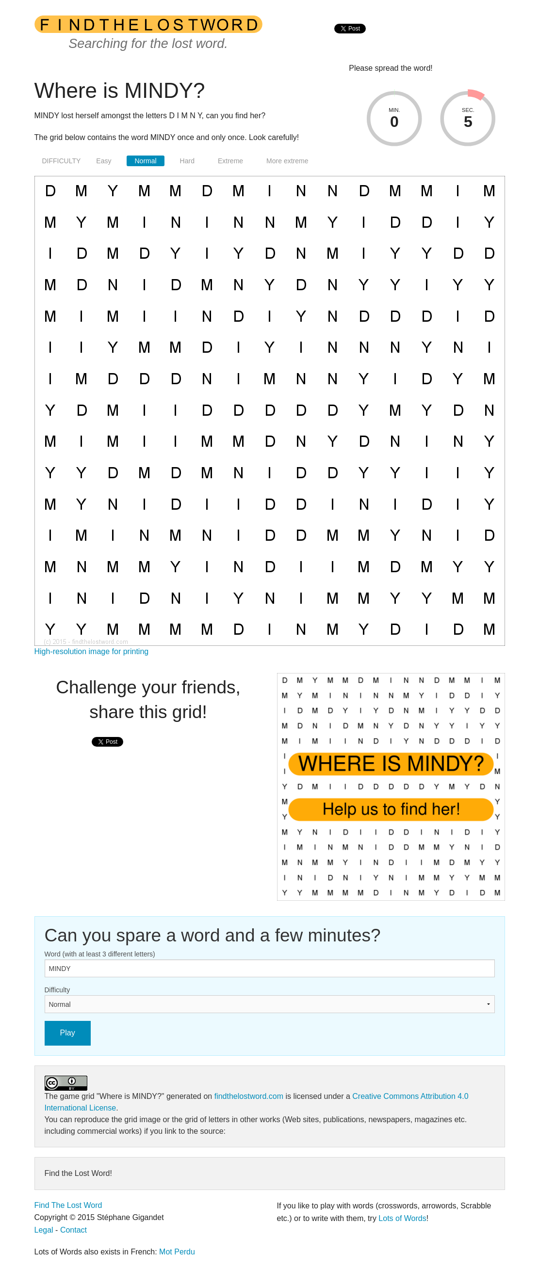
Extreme (230, 161)
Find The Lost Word (68, 1205)
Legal (43, 1230)
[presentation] (350, 39)
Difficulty (57, 990)
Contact (73, 1230)
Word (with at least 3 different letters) (100, 954)
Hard (187, 161)
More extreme (287, 161)
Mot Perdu (177, 1252)
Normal (145, 161)
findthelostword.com (248, 1096)
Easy (103, 161)
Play (67, 1033)
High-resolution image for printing (91, 651)
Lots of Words (402, 1218)
